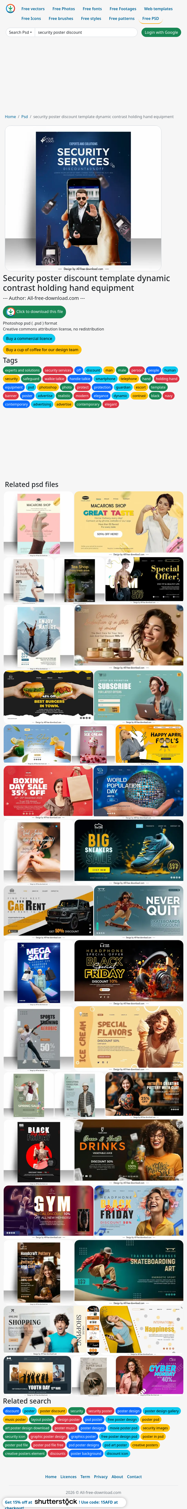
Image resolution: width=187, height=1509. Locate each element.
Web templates (158, 8)
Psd (24, 116)
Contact (134, 1476)
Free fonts (92, 8)
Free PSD (150, 18)
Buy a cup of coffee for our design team (42, 349)
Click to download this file (34, 312)
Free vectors (33, 8)
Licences (68, 1476)
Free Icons (31, 18)
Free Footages (123, 8)
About (117, 1476)
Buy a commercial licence (29, 338)
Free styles (91, 18)
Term (85, 1476)
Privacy (101, 1476)
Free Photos (63, 8)
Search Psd (19, 32)
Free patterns (122, 18)
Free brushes (61, 18)
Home (10, 116)
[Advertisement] (93, 77)
